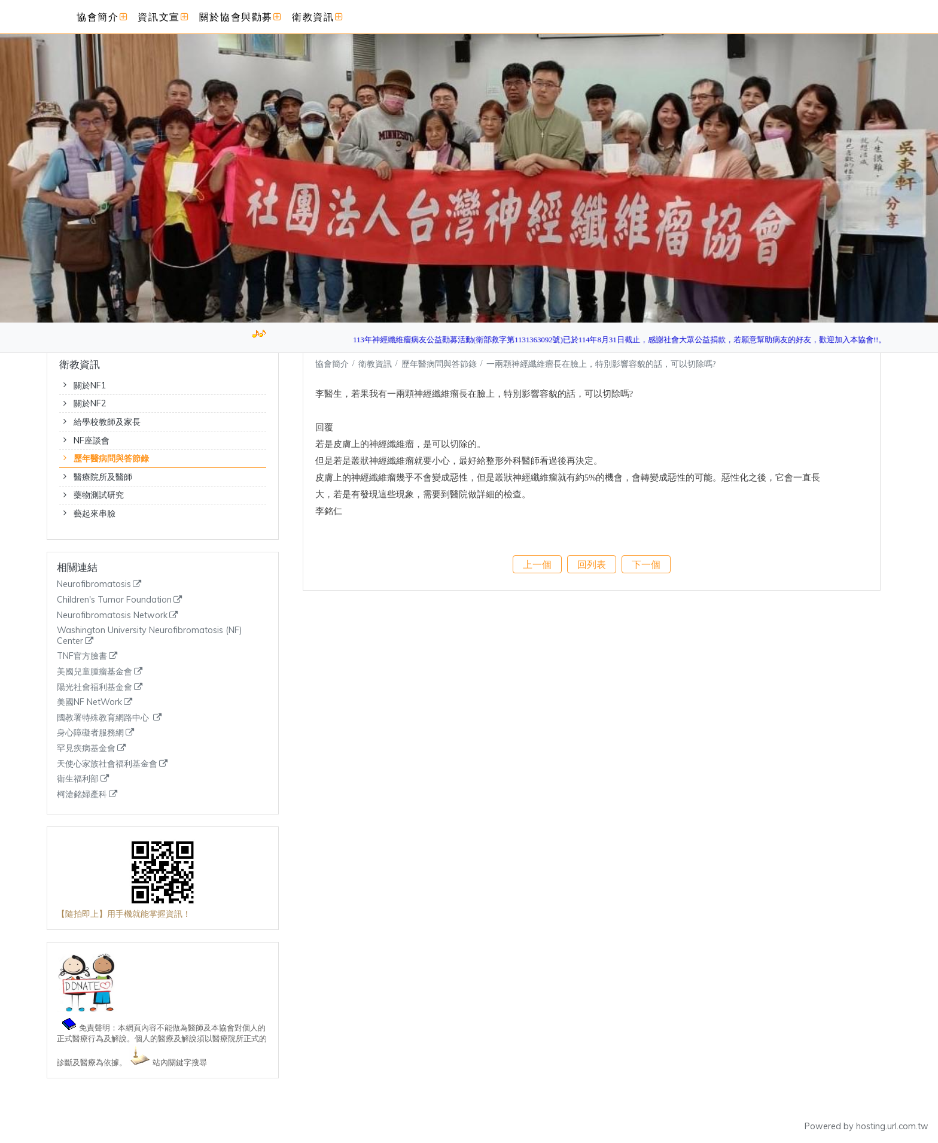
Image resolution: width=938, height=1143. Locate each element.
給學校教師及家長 (107, 422)
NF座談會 (91, 440)
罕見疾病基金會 (86, 748)
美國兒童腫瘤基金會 (94, 672)
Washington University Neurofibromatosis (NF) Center (149, 635)
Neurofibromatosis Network (112, 615)
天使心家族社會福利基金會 (107, 764)
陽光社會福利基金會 (94, 687)
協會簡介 (332, 363)
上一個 (537, 564)
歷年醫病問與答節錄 (111, 458)
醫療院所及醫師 (103, 477)
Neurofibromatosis (94, 584)
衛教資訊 (376, 363)
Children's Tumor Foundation (114, 600)
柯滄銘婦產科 (82, 794)
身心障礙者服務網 (90, 733)
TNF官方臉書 (82, 656)
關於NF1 (90, 385)
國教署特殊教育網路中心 (104, 718)
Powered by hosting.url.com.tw (866, 1126)
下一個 (646, 564)
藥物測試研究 (99, 495)
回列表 (591, 564)
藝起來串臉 (94, 513)
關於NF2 (90, 403)
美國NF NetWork (89, 702)
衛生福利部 (78, 779)
